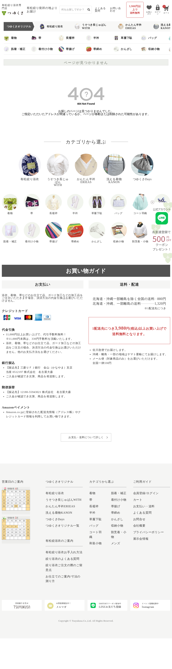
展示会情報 (141, 538)
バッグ (149, 38)
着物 (10, 38)
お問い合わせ (115, 9)
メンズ (115, 543)
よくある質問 (100, 9)
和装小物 (95, 543)
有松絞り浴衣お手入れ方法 (64, 552)
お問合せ (139, 519)
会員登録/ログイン (146, 493)
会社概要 (139, 525)
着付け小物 (42, 49)
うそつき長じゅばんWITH (90, 26)
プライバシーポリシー (148, 532)
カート (137, 499)
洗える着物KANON (59, 512)
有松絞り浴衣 (51, 26)
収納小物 (150, 49)
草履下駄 (122, 38)
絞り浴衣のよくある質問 (62, 558)
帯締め (94, 49)
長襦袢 (66, 38)
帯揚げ (66, 49)
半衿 (92, 38)
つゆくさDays (55, 519)
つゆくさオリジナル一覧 (62, 525)
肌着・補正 (14, 49)
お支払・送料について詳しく (86, 437)
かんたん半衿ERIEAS (130, 26)
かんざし (122, 49)
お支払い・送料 (144, 506)
